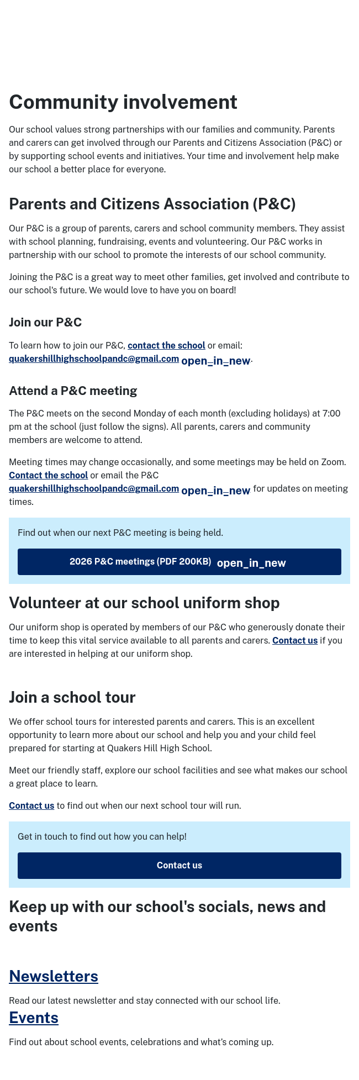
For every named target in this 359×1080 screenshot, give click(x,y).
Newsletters (53, 976)
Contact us (295, 640)
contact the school (166, 345)
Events (34, 1017)
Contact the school (48, 475)
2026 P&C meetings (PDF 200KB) (178, 563)
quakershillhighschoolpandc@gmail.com (130, 359)
